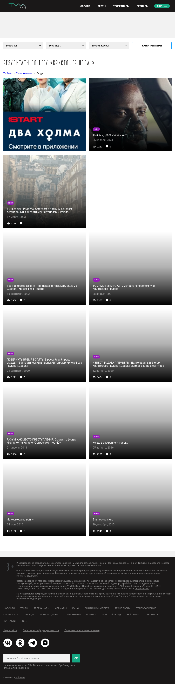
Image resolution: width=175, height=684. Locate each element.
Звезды (29, 614)
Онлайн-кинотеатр (97, 608)
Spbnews (20, 677)
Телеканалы (42, 608)
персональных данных (16, 668)
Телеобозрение (146, 608)
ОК (76, 658)
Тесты (24, 608)
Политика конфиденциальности (41, 630)
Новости (9, 608)
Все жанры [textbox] (12, 45)
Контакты (9, 620)
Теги (25, 620)
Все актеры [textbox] (55, 45)
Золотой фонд (111, 614)
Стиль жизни (72, 614)
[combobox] (23, 45)
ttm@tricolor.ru (142, 588)
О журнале (152, 614)
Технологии (123, 608)
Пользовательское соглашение (81, 630)
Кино (75, 608)
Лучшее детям (48, 614)
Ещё (159, 6)
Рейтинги (133, 614)
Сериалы (61, 608)
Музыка (91, 614)
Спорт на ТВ (10, 614)
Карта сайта (10, 630)
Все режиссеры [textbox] (100, 45)
